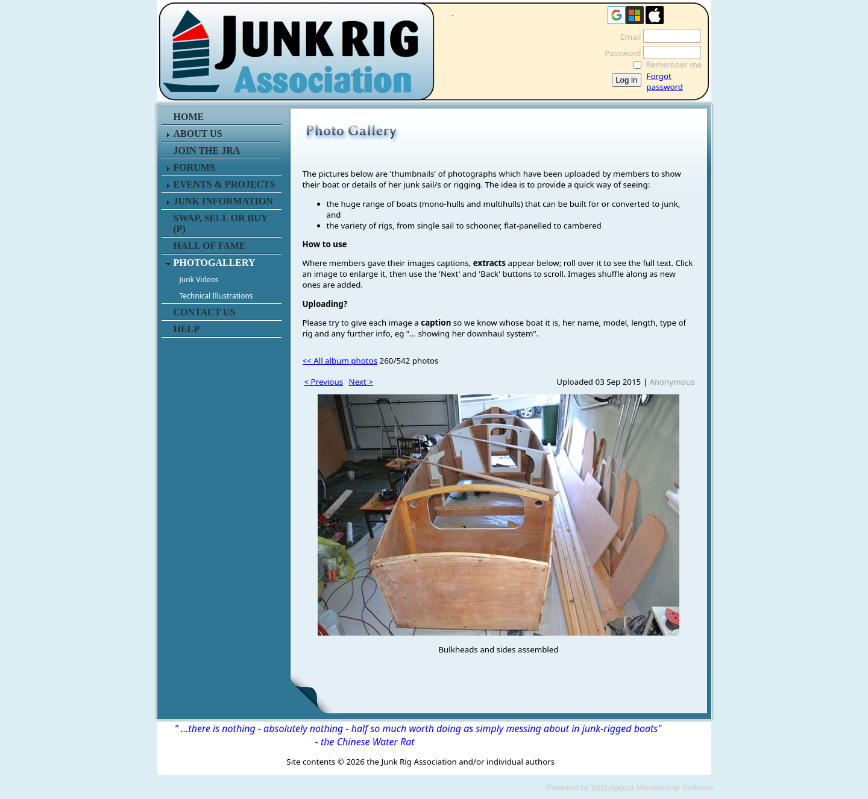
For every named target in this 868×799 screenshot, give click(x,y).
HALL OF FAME (210, 246)
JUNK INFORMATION (223, 201)
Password (619, 53)
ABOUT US (198, 133)
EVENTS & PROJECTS (224, 184)
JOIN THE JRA (207, 150)
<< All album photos (340, 360)
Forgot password (665, 81)
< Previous (324, 381)
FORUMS (194, 167)
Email (627, 36)
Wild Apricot (612, 787)
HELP (187, 329)
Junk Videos (199, 279)
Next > (361, 381)
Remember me (674, 64)
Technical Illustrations (216, 296)
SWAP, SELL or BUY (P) (221, 223)
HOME (189, 117)
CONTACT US (205, 312)
